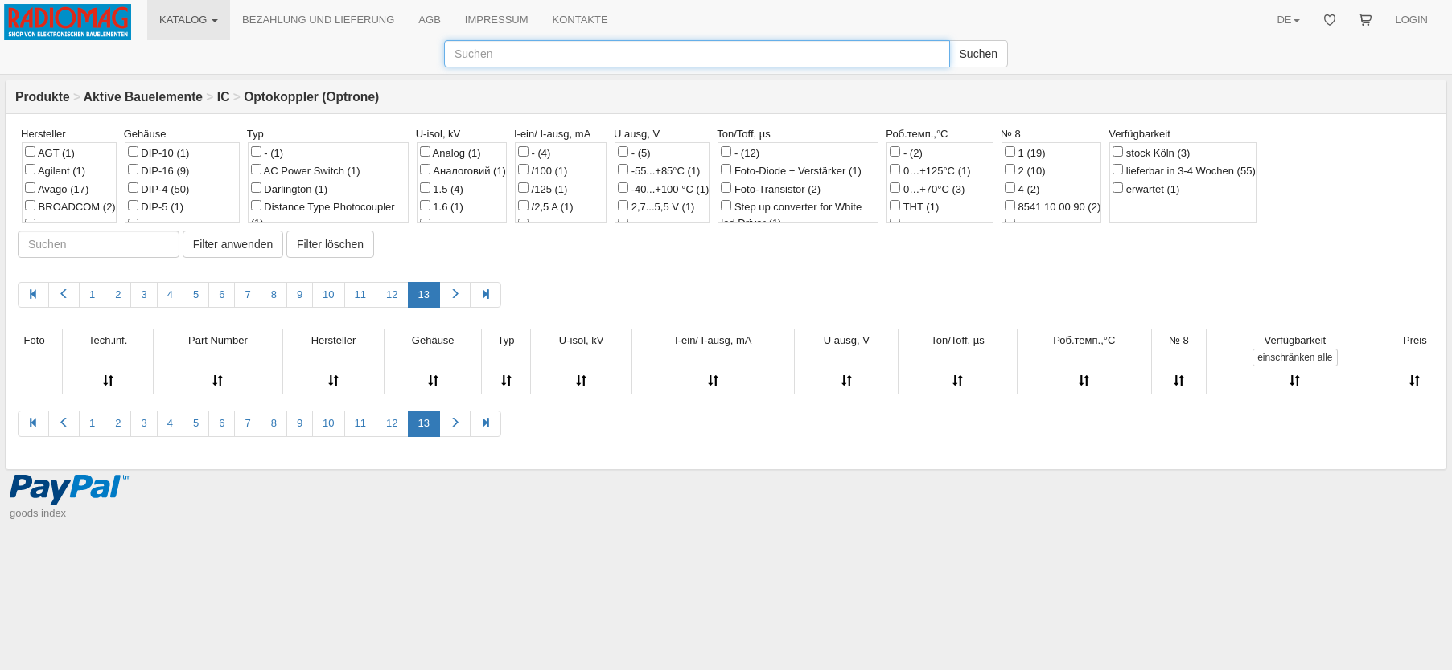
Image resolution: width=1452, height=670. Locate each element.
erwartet (1146, 188)
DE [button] (1288, 20)
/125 (542, 188)
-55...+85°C (659, 170)
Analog (450, 152)
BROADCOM (70, 206)
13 (424, 294)
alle (1294, 357)
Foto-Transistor (771, 188)
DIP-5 (155, 206)
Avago (56, 188)
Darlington (289, 188)
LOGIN (1412, 20)
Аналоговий (463, 170)
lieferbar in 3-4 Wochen (1184, 170)
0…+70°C (927, 188)
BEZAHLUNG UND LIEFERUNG (318, 20)
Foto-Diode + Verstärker (791, 170)
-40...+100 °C (663, 188)
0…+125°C (930, 170)
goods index (38, 513)
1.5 (441, 188)
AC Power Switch (305, 170)
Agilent (55, 170)
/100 (542, 170)
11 (360, 294)
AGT (50, 152)
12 (391, 294)
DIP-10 (159, 152)
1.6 (441, 206)
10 (328, 294)
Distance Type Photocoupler (323, 214)
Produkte (42, 97)
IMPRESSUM (497, 20)
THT (914, 206)
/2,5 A (546, 206)
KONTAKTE (580, 20)
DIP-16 (159, 170)
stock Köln (1151, 152)
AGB (429, 20)
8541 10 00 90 (1052, 206)
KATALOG (188, 20)
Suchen (978, 53)
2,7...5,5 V (656, 206)
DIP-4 (159, 188)
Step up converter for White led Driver (791, 214)
